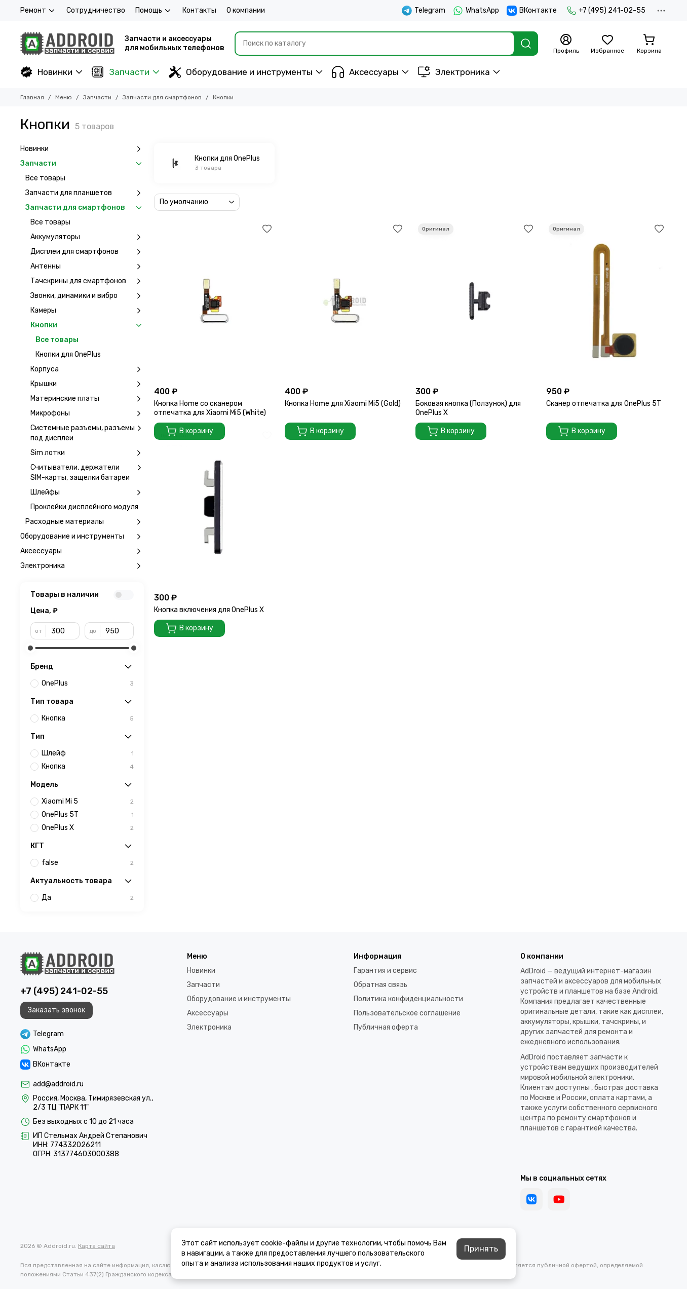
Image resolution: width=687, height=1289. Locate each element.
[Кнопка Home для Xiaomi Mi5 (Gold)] (345, 301)
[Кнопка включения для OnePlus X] (214, 508)
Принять (481, 1249)
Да (88, 897)
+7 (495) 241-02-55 (606, 10)
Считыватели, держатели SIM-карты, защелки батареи (87, 472)
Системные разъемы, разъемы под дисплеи (87, 432)
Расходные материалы (84, 522)
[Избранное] (607, 44)
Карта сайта (96, 1245)
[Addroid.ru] (67, 43)
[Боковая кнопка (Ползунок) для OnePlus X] (475, 301)
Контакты (199, 10)
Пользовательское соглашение (407, 1013)
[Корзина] (649, 44)
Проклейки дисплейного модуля (84, 507)
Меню (63, 97)
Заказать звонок (56, 1010)
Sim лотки (87, 453)
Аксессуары (365, 72)
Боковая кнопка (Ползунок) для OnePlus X (468, 408)
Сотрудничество (95, 10)
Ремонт (38, 10)
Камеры (87, 311)
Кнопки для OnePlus (68, 354)
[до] (117, 630)
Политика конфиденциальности (408, 999)
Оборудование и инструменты (241, 72)
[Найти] (526, 43)
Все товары (45, 178)
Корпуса (87, 369)
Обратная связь (380, 984)
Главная (32, 97)
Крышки (87, 384)
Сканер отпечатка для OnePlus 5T (603, 403)
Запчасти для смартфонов (162, 97)
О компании (245, 10)
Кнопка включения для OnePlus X (209, 609)
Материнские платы (87, 399)
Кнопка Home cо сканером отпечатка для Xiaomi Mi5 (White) (210, 408)
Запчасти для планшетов (84, 193)
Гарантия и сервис (385, 970)
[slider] (30, 648)
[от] (63, 630)
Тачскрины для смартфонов (87, 281)
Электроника (454, 72)
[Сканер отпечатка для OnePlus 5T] (606, 301)
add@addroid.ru (58, 1084)
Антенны (87, 266)
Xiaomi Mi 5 (88, 801)
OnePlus (88, 683)
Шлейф (88, 753)
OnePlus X (88, 827)
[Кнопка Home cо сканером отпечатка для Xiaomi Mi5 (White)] (214, 301)
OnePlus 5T (88, 814)
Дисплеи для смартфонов (87, 252)
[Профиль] (566, 44)
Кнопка (88, 718)
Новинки (46, 72)
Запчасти (120, 72)
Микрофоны (87, 413)
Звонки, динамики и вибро (87, 296)
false (88, 862)
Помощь (153, 10)
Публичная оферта (386, 1027)
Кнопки (87, 325)
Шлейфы (87, 492)
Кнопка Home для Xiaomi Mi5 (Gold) (343, 403)
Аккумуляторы (87, 237)
